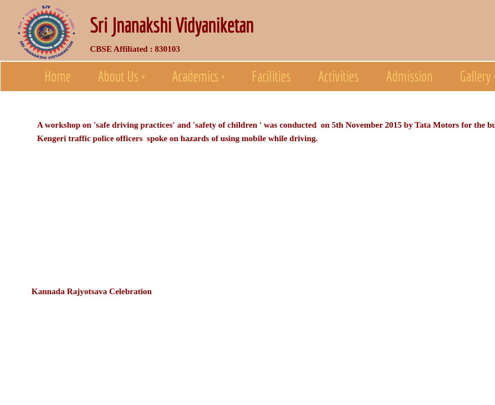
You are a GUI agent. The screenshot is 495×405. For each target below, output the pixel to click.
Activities (338, 76)
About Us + (121, 76)
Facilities (271, 76)
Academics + (198, 76)
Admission (409, 76)
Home (57, 76)
